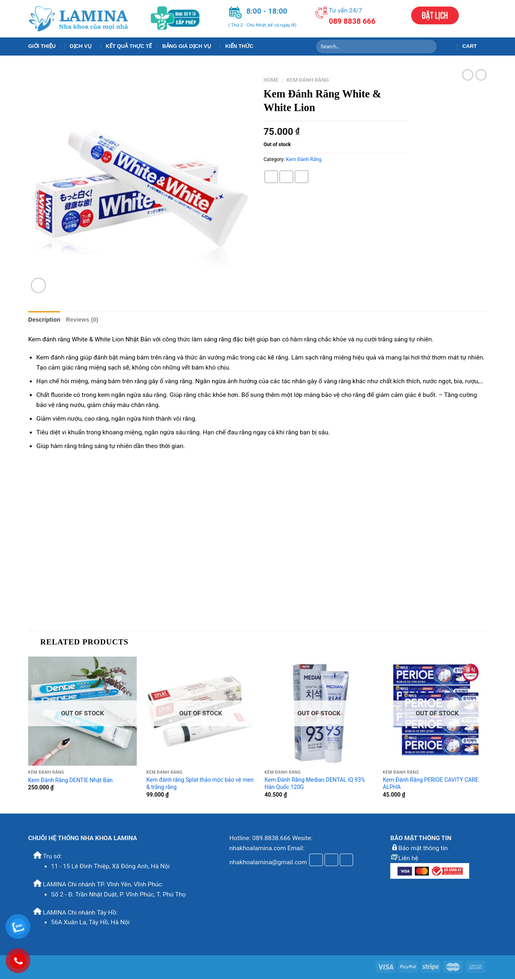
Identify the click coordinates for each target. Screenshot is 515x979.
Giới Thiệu (43, 46)
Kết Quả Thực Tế (129, 46)
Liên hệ (408, 858)
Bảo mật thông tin (423, 848)
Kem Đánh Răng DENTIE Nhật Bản (70, 780)
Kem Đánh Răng (307, 80)
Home (271, 80)
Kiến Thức (239, 46)
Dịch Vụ (82, 46)
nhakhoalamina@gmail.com (268, 861)
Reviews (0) (82, 319)
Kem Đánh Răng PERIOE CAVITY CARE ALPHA (430, 783)
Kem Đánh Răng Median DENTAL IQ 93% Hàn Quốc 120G (315, 783)
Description (44, 319)
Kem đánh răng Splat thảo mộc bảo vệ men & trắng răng (200, 783)
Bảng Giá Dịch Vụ (188, 46)
